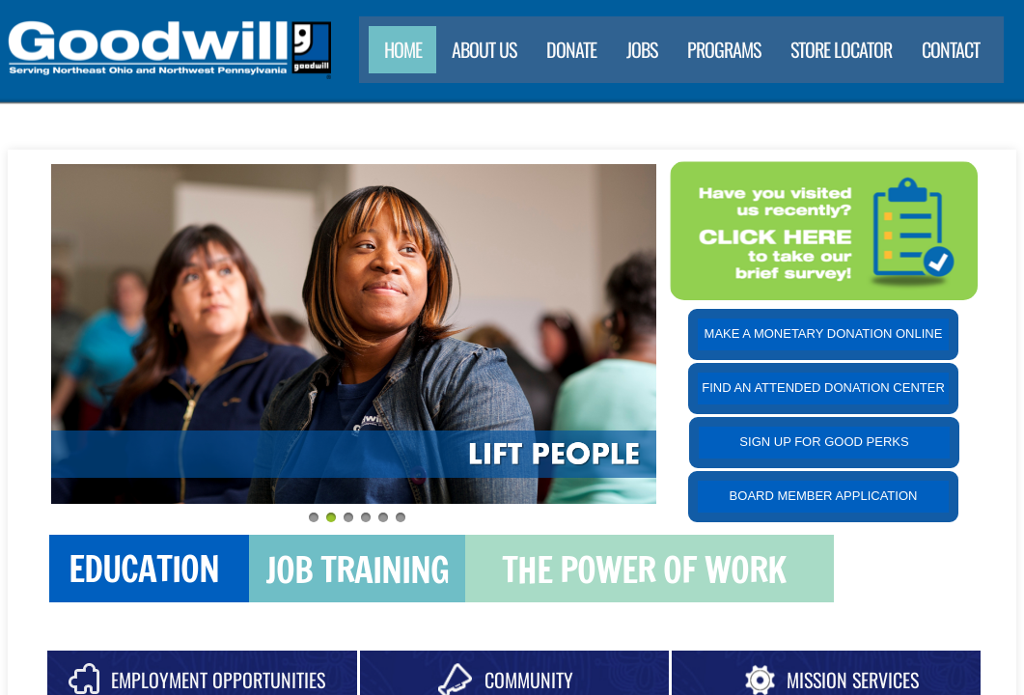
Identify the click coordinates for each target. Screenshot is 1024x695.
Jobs (641, 49)
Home (403, 49)
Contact (951, 49)
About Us (484, 49)
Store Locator (841, 49)
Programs (724, 49)
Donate (571, 49)
